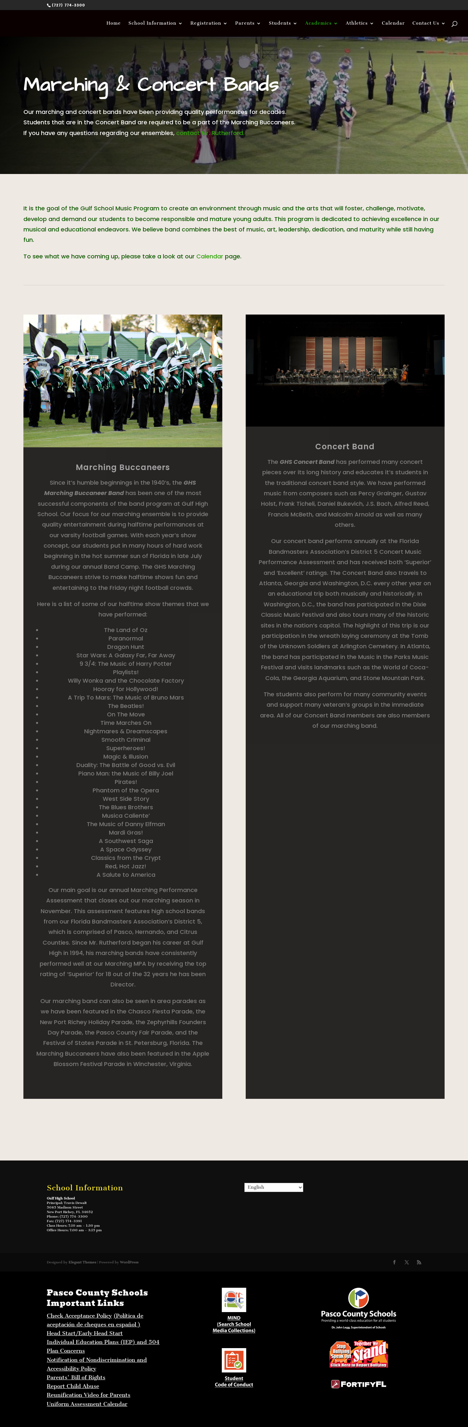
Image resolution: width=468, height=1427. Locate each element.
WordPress (129, 1262)
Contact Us (425, 23)
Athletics (357, 23)
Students (280, 23)
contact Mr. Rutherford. (210, 133)
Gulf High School (61, 1198)
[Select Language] (273, 1187)
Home (114, 23)
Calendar (393, 23)
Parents (245, 23)
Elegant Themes (82, 1262)
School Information (152, 23)
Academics (318, 23)
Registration (205, 23)
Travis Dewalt (75, 1203)
